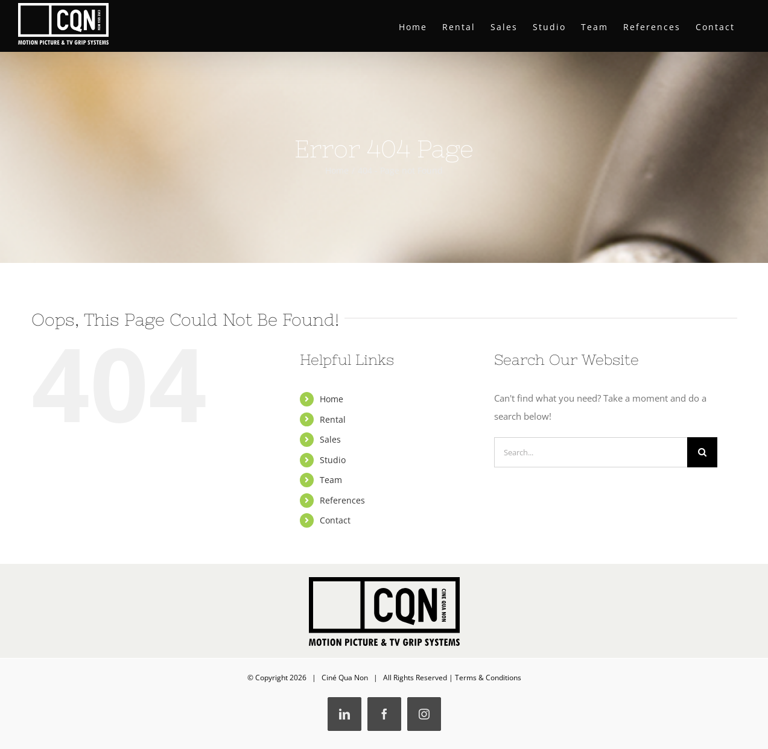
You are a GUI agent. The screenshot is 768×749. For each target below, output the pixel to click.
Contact (335, 520)
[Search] (702, 452)
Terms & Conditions (488, 677)
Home (331, 399)
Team (331, 479)
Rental (333, 419)
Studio (333, 460)
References (342, 500)
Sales (330, 439)
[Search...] (590, 452)
